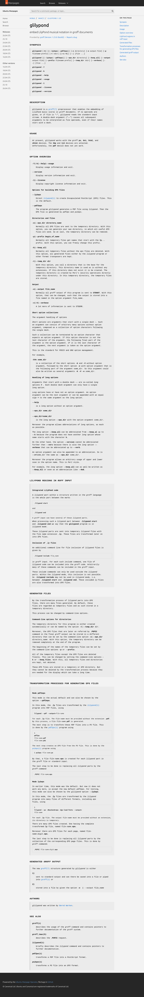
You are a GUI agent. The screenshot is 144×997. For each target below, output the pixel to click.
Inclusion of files (44, 543)
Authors (123, 56)
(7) (52, 109)
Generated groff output (129, 52)
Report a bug (72, 37)
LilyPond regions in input (51, 480)
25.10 (5, 39)
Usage (122, 29)
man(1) (41, 18)
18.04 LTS (6, 53)
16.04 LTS (6, 57)
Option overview (126, 33)
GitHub (50, 982)
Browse (52, 3)
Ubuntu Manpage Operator (26, 982)
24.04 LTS (6, 43)
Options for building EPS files (48, 190)
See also (123, 60)
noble (32, 18)
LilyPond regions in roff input (127, 37)
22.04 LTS (6, 46)
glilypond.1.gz (54, 18)
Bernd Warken (65, 906)
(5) (39, 934)
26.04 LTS (6, 35)
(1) (49, 198)
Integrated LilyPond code (45, 490)
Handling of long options (45, 378)
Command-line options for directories (51, 619)
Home (5, 18)
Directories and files (43, 218)
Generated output (45, 861)
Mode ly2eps (38, 782)
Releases (62, 3)
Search (42, 3)
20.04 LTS (6, 50)
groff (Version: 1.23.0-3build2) (52, 37)
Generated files (126, 43)
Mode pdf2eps (38, 693)
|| (40, 303)
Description (124, 26)
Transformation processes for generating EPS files (130, 47)
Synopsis (123, 22)
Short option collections (45, 313)
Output (35, 285)
